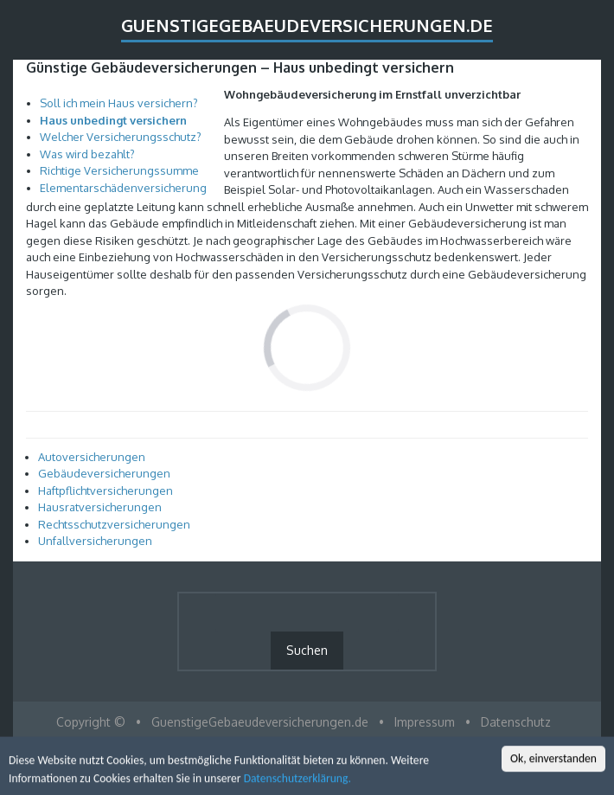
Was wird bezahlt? (87, 154)
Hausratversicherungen (100, 507)
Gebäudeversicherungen (104, 473)
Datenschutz (516, 722)
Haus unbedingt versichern (113, 120)
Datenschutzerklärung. (297, 780)
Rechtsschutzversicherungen (114, 524)
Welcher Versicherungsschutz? (120, 137)
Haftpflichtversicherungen (105, 490)
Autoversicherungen (91, 457)
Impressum (424, 722)
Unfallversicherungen (95, 541)
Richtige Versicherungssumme (119, 170)
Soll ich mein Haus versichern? (119, 103)
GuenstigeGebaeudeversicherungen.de (307, 25)
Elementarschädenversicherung (123, 188)
